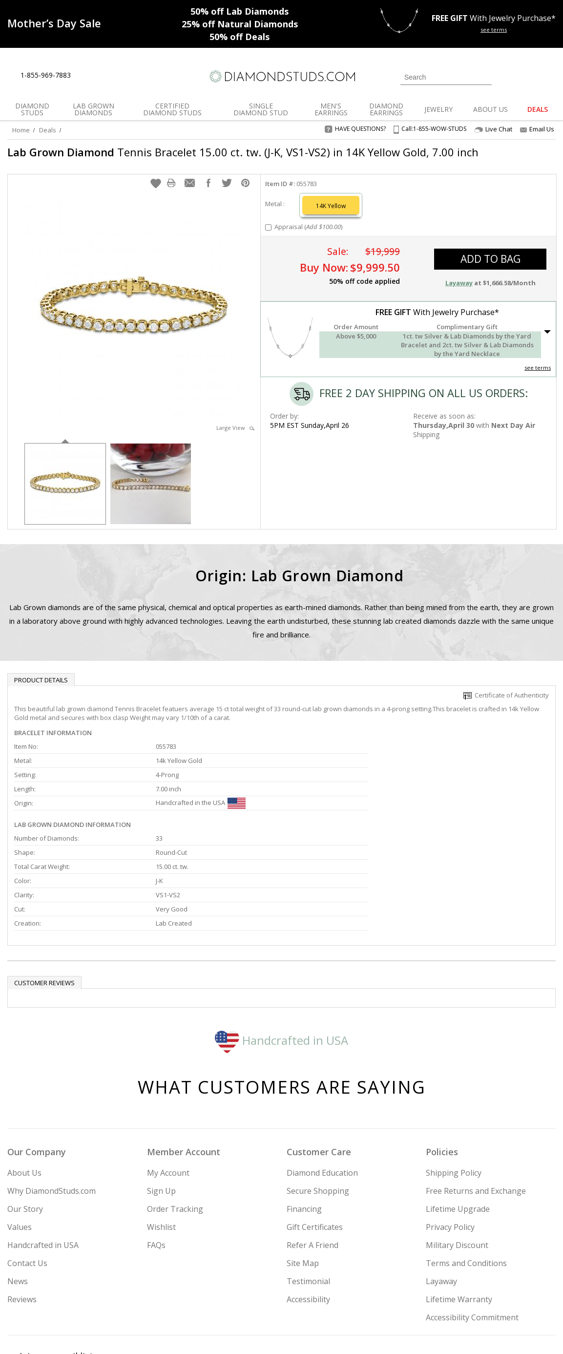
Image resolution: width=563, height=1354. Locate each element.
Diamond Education (322, 1089)
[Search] (446, 77)
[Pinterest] (474, 1296)
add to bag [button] (490, 264)
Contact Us (27, 1179)
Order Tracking (175, 1125)
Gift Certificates (315, 1143)
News (17, 1197)
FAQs (156, 1161)
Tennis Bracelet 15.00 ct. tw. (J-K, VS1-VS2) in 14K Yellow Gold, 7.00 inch (230, 159)
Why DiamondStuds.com (51, 1107)
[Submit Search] (484, 77)
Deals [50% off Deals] (239, 36)
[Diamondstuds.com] (282, 76)
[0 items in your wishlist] (526, 76)
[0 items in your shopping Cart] (549, 76)
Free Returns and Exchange (476, 1107)
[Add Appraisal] (268, 232)
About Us (24, 1089)
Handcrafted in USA (281, 957)
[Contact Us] (109, 75)
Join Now (328, 1293)
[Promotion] (54, 23)
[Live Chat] (87, 75)
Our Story (25, 1125)
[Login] (505, 76)
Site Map (303, 1179)
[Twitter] (429, 1296)
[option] (65, 487)
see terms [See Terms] (537, 372)
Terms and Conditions (466, 1179)
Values (19, 1143)
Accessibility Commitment (472, 1233)
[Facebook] (452, 1296)
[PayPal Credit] (359, 1332)
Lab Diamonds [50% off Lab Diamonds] (239, 11)
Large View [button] (235, 432)
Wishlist (161, 1143)
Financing (304, 1125)
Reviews (22, 1215)
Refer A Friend (312, 1161)
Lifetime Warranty (459, 1215)
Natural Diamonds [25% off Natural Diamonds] (240, 24)
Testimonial (308, 1197)
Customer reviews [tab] (44, 899)
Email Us (537, 129)
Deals (47, 130)
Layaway (441, 1197)
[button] (155, 188)
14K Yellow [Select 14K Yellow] (331, 211)
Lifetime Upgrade (458, 1125)
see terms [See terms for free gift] (493, 29)
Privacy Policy (450, 1143)
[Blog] (500, 1296)
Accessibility (308, 1215)
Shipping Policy (453, 1089)
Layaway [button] (459, 287)
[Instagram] (403, 1296)
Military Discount (457, 1161)
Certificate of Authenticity (506, 700)
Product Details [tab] (41, 684)
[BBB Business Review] (206, 1332)
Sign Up (161, 1107)
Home (21, 130)
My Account (168, 1089)
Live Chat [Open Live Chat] (493, 129)
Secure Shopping (318, 1107)
